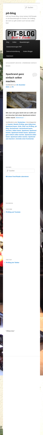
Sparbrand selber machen (19, 137)
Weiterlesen (21, 117)
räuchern (9, 130)
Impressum (9, 56)
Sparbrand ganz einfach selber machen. (15, 78)
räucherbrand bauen (25, 128)
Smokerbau (21, 122)
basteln (10, 124)
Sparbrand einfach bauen (19, 132)
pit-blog (11, 13)
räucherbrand (14, 128)
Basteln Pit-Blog (19, 124)
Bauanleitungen (24, 42)
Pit (13, 87)
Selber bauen (16, 130)
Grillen (14, 42)
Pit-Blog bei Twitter (12, 262)
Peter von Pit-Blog (28, 126)
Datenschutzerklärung (13, 51)
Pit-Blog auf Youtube (13, 212)
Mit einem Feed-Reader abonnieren (17, 176)
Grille (19, 126)
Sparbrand (25, 130)
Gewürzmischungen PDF (14, 47)
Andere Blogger (28, 51)
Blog (7, 42)
